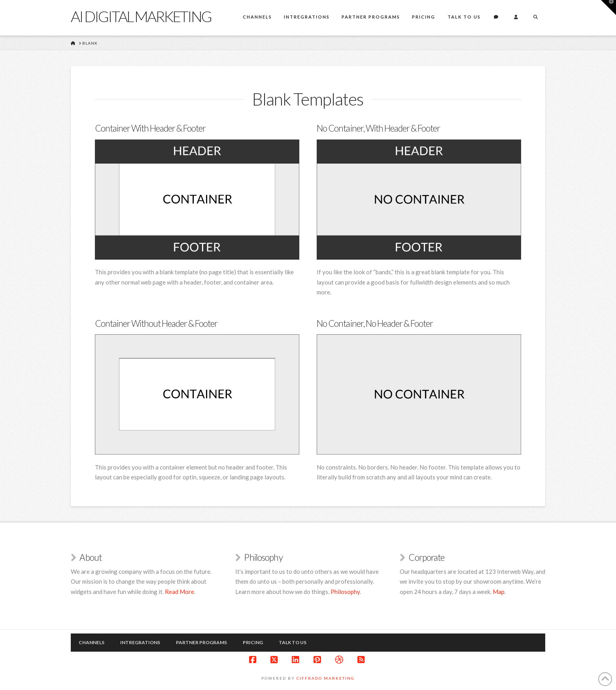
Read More (179, 591)
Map (499, 591)
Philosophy (345, 591)
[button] (608, 7)
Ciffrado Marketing (326, 678)
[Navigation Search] (535, 18)
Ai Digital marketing (141, 16)
